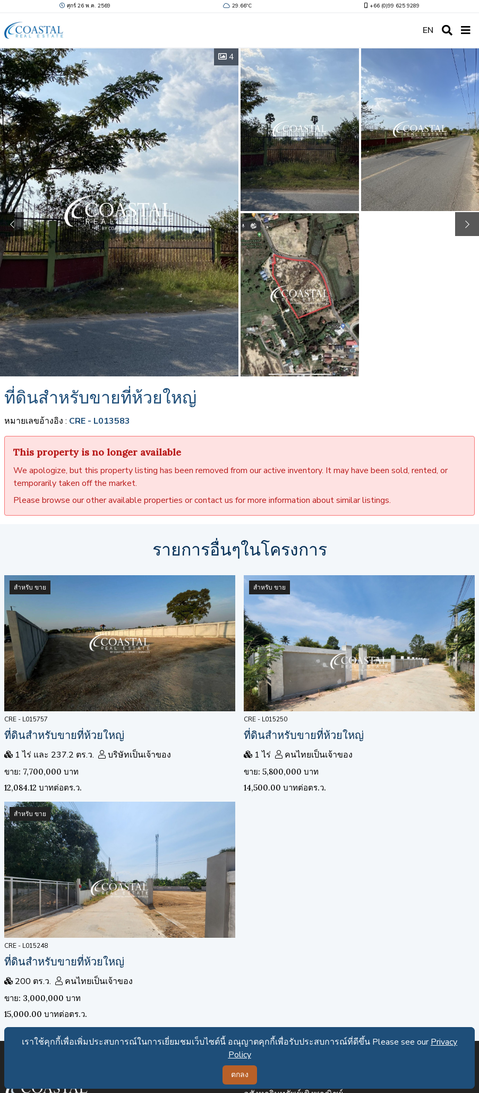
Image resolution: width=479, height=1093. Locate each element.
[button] (467, 224)
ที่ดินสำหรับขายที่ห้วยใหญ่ (64, 735)
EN (428, 30)
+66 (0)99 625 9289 (391, 6)
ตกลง (240, 1075)
